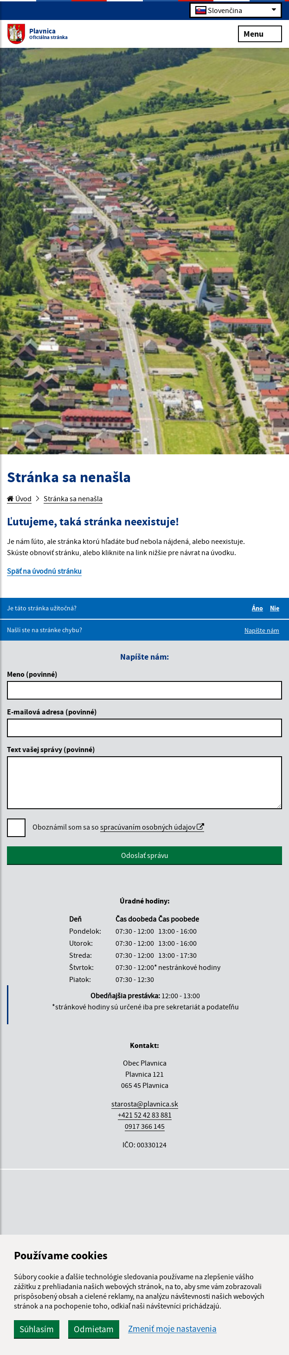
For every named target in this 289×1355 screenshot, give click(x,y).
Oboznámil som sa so (118, 827)
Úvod (19, 498)
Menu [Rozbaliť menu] (260, 33)
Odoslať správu (144, 855)
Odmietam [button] (94, 1329)
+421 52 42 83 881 (145, 1114)
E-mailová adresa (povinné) (52, 711)
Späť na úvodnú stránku (44, 571)
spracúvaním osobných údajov (152, 826)
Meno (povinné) (32, 674)
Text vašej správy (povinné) (51, 749)
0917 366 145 (145, 1126)
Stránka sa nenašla (73, 498)
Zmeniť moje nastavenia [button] (172, 1328)
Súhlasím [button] (36, 1329)
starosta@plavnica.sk (144, 1103)
